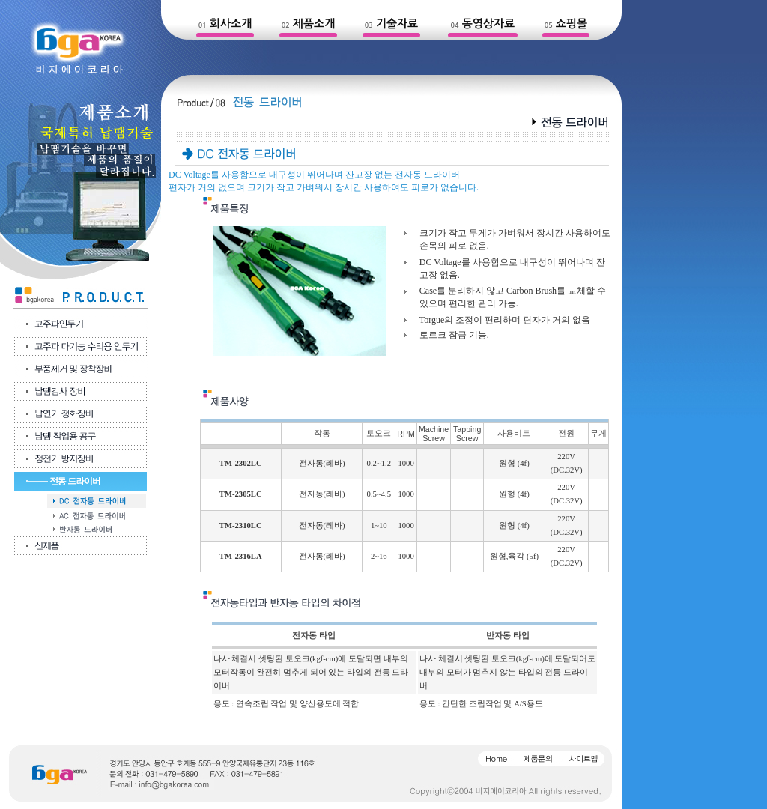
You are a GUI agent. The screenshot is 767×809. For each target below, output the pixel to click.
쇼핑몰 (571, 23)
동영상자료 (488, 23)
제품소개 (314, 23)
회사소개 (231, 23)
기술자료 (397, 23)
